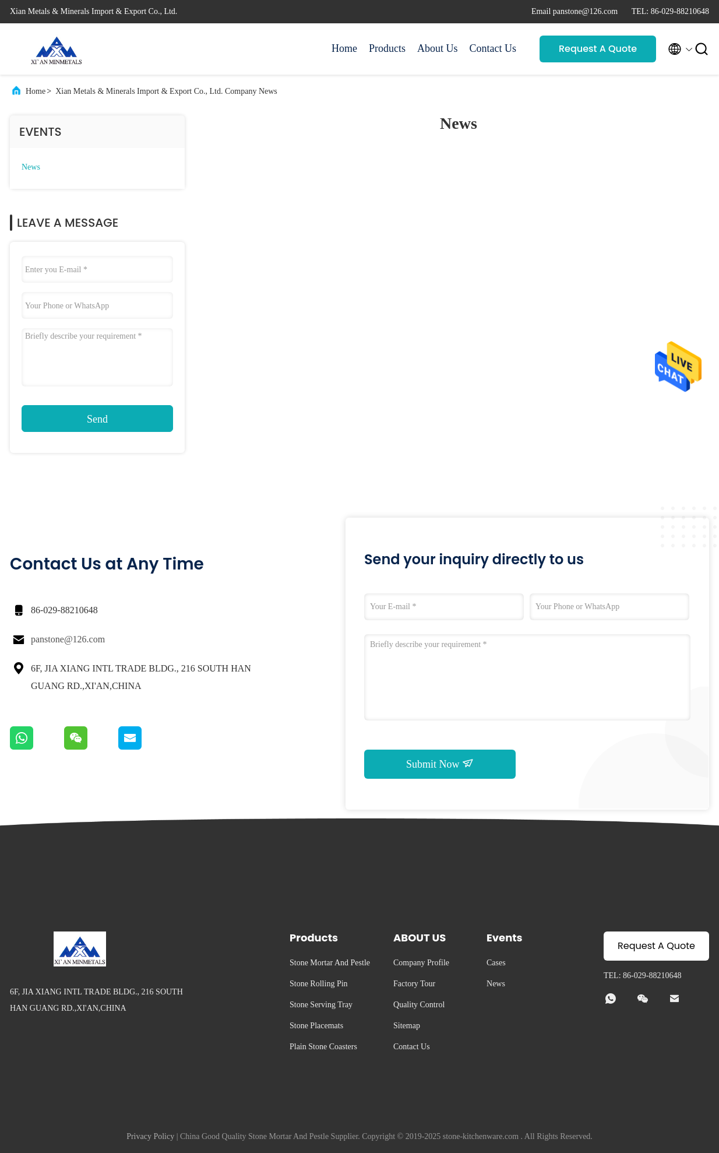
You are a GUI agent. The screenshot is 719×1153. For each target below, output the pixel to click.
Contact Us (493, 48)
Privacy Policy (150, 1136)
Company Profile (421, 962)
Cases (496, 962)
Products (387, 48)
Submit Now (440, 763)
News (31, 167)
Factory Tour (414, 983)
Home (344, 48)
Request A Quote (598, 48)
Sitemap (406, 1025)
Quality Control (419, 1004)
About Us (437, 48)
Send (97, 419)
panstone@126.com (68, 639)
